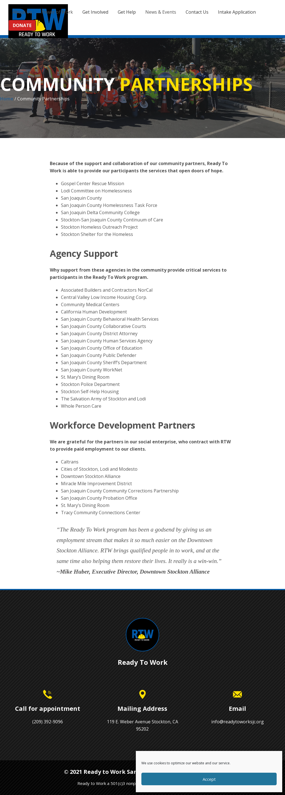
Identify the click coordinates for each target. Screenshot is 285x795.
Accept (209, 779)
